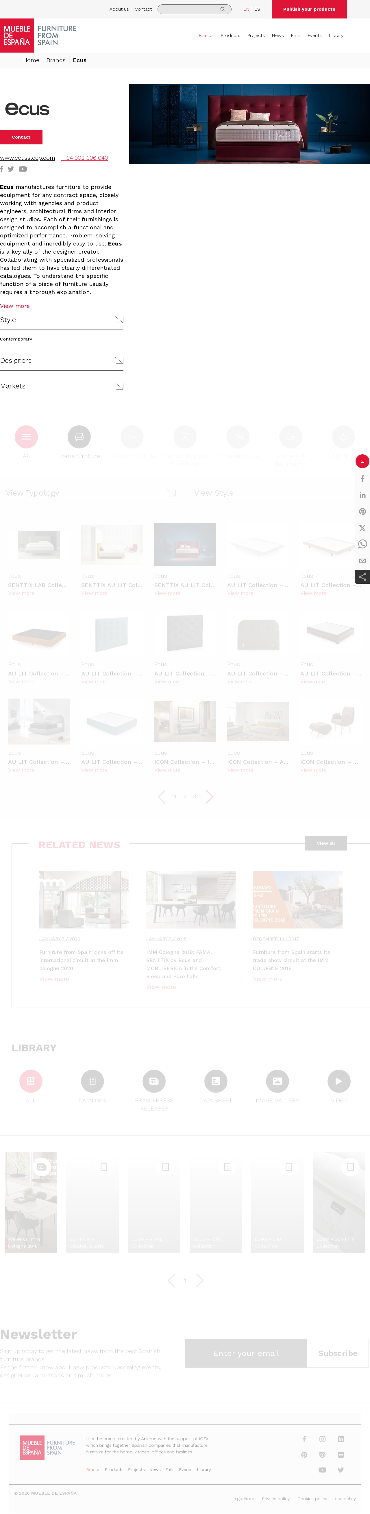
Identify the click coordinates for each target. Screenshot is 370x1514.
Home (31, 60)
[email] (362, 561)
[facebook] (362, 479)
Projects (256, 35)
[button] (61, 320)
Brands (206, 35)
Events (315, 35)
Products (230, 35)
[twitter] (362, 528)
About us (119, 9)
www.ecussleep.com (27, 157)
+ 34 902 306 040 (84, 157)
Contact (143, 9)
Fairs (296, 35)
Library (336, 35)
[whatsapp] (362, 544)
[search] (195, 9)
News (278, 35)
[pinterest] (362, 511)
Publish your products (309, 9)
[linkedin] (362, 495)
